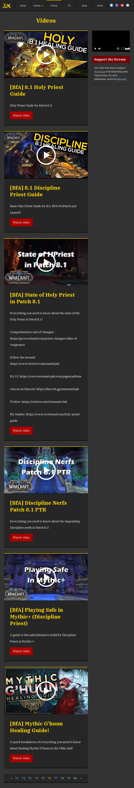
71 (17, 778)
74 (36, 778)
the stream (99, 71)
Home (23, 5)
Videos (54, 5)
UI (69, 5)
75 (42, 778)
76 (49, 778)
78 (62, 778)
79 (68, 778)
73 (30, 778)
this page (121, 79)
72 (23, 778)
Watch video (21, 115)
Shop (84, 5)
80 (75, 778)
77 (55, 778)
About (100, 5)
